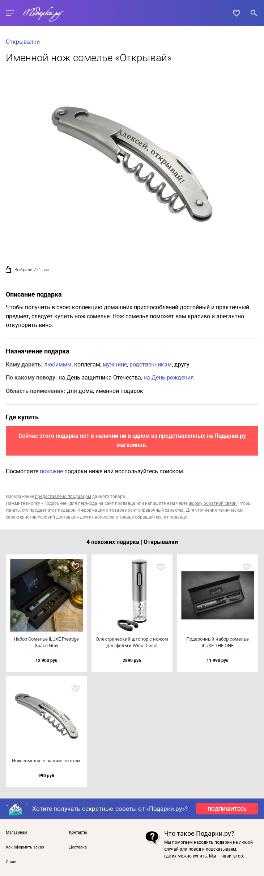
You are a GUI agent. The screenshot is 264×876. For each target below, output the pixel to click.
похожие (51, 471)
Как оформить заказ (25, 847)
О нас (11, 862)
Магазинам (16, 832)
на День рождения (169, 377)
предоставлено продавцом (63, 496)
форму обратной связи (213, 503)
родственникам (150, 364)
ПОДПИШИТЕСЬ (227, 809)
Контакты (78, 832)
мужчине (115, 364)
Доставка (78, 847)
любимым (58, 364)
